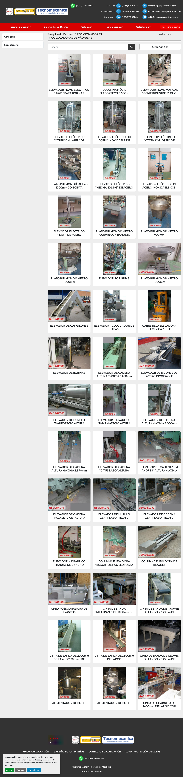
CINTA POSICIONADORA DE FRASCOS (69, 610)
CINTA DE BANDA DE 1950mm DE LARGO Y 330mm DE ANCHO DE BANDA (159, 657)
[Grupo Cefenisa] (57, 739)
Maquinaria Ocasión (19, 26)
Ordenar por (160, 47)
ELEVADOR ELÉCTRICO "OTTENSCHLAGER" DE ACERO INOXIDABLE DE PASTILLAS (69, 138)
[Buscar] (88, 47)
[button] (19, 27)
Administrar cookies (91, 771)
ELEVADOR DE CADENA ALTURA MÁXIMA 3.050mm (159, 421)
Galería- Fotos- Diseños (56, 26)
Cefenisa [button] (86, 26)
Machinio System (80, 766)
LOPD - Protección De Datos (143, 751)
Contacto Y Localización (105, 751)
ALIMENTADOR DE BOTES (69, 703)
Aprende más (34, 770)
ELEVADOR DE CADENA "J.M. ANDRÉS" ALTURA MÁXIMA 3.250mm (159, 468)
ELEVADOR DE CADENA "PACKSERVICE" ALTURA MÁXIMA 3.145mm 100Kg (69, 516)
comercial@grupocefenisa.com (162, 5)
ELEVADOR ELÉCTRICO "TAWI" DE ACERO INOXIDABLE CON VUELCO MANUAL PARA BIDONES (69, 233)
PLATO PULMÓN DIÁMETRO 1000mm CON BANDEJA (114, 233)
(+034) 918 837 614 (130, 17)
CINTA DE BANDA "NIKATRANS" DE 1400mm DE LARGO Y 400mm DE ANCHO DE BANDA (114, 610)
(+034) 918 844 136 (130, 5)
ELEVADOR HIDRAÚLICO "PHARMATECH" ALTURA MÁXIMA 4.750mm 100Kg (114, 421)
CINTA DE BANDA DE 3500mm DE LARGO (114, 657)
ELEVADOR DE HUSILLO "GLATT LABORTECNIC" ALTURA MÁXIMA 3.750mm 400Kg (114, 516)
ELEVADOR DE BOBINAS (69, 372)
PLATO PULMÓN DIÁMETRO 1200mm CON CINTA (69, 185)
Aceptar (9, 770)
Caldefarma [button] (142, 26)
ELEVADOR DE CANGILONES (69, 325)
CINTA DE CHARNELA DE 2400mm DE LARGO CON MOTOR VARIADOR (159, 704)
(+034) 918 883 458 (130, 11)
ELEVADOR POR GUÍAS (114, 278)
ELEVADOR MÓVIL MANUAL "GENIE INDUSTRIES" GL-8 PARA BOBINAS (159, 91)
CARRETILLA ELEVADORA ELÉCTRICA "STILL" (159, 327)
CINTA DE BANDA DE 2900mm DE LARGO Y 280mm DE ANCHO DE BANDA (69, 657)
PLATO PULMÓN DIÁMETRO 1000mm (69, 280)
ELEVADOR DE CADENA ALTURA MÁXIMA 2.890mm (69, 468)
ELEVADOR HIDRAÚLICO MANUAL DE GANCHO (69, 563)
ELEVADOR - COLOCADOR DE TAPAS (114, 327)
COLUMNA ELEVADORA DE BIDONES (159, 563)
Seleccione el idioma (171, 27)
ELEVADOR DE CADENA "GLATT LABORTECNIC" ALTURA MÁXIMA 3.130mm (159, 516)
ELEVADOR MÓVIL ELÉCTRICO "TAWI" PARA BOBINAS (69, 91)
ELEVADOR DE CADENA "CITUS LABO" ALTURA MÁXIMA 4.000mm (114, 468)
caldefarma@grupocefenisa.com (163, 17)
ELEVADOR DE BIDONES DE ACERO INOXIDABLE (159, 374)
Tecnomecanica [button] (113, 26)
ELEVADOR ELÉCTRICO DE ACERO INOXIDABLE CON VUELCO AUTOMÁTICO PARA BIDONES (159, 185)
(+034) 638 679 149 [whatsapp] (84, 5)
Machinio (106, 766)
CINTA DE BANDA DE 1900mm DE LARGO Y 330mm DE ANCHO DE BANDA (159, 610)
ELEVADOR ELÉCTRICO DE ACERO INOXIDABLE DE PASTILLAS (114, 138)
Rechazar (20, 770)
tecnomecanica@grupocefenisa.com (164, 11)
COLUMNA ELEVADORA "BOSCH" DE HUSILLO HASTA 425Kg (114, 563)
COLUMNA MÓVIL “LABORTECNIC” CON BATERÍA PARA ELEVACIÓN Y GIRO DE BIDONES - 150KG (114, 91)
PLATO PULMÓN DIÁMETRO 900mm (159, 233)
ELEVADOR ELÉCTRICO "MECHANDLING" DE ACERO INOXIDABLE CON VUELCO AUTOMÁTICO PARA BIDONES (114, 185)
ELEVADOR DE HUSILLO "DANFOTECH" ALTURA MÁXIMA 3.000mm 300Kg (69, 421)
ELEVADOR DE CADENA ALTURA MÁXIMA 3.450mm (114, 374)
